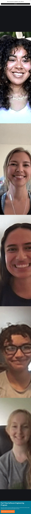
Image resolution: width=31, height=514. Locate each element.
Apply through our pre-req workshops (7, 511)
